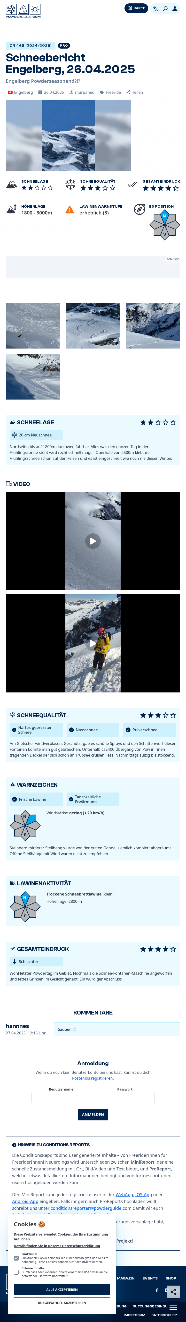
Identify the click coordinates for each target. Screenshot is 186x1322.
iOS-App (143, 1194)
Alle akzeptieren (62, 1289)
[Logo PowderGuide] (23, 11)
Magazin (125, 1278)
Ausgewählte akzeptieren (62, 1302)
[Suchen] (165, 8)
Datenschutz (164, 1315)
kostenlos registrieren (92, 1078)
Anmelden (93, 1114)
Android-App (25, 1201)
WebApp (124, 1194)
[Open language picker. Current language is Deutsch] (155, 8)
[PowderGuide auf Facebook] (157, 1290)
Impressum (134, 1315)
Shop (171, 1278)
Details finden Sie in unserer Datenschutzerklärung (57, 1246)
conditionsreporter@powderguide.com (91, 1208)
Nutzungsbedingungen (155, 1306)
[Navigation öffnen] (173, 1307)
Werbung (118, 1306)
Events (150, 1278)
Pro (64, 46)
